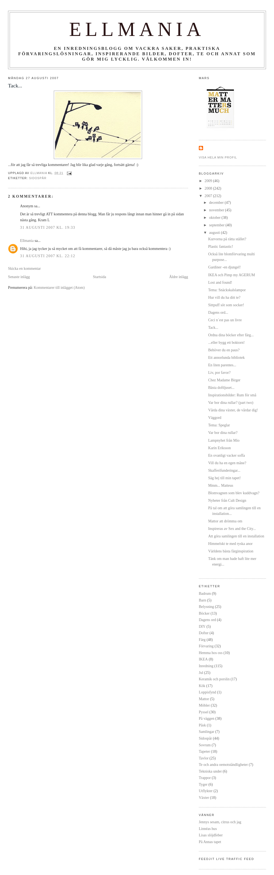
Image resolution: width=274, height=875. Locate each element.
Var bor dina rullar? (222, 432)
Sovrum (205, 745)
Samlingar (206, 731)
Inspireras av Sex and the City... (232, 528)
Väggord (214, 417)
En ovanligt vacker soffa (226, 455)
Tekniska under (210, 771)
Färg (202, 639)
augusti (215, 232)
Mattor (204, 699)
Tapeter (204, 751)
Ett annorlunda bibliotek (226, 357)
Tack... (213, 327)
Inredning (206, 666)
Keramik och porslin (214, 679)
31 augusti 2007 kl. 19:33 (47, 227)
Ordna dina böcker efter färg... (231, 335)
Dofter (204, 633)
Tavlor (203, 758)
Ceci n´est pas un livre (225, 320)
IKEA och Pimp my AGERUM (231, 275)
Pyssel (203, 712)
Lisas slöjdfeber (211, 835)
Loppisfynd (207, 692)
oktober (215, 217)
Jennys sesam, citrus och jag (220, 822)
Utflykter (205, 791)
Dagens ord (207, 620)
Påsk (202, 725)
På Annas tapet (210, 842)
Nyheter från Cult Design (227, 500)
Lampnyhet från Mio (223, 440)
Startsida (99, 277)
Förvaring (206, 646)
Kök (202, 686)
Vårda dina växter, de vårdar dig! (233, 410)
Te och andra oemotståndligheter (223, 764)
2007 (209, 196)
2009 (209, 181)
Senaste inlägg (19, 277)
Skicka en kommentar (24, 268)
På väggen (206, 718)
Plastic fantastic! (220, 246)
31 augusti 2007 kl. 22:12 (47, 256)
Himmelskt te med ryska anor (230, 543)
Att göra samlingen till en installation (236, 536)
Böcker (204, 613)
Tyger (203, 784)
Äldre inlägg (178, 277)
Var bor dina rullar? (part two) (230, 402)
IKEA (203, 659)
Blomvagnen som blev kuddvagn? (233, 493)
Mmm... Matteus (220, 485)
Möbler (204, 705)
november (217, 210)
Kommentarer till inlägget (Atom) (59, 287)
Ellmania (137, 29)
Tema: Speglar (219, 425)
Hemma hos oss (211, 653)
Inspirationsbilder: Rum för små (232, 395)
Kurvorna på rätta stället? (227, 239)
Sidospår (37, 178)
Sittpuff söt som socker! (226, 305)
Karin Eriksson (219, 448)
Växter (204, 797)
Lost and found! (220, 282)
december (216, 202)
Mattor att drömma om (225, 521)
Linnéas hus (208, 828)
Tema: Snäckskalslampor (227, 290)
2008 (209, 188)
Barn (202, 600)
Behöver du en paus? (223, 350)
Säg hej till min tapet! (224, 478)
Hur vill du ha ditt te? (224, 297)
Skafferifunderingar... (224, 470)
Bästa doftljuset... (221, 387)
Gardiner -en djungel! (224, 267)
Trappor (205, 778)
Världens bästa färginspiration (230, 551)
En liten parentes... (222, 365)
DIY (202, 626)
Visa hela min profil (218, 157)
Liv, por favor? (219, 372)
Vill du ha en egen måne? (227, 463)
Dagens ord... (218, 312)
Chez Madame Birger (224, 380)
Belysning (206, 606)
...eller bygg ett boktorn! (226, 342)
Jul (201, 672)
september (217, 225)
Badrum (205, 593)
